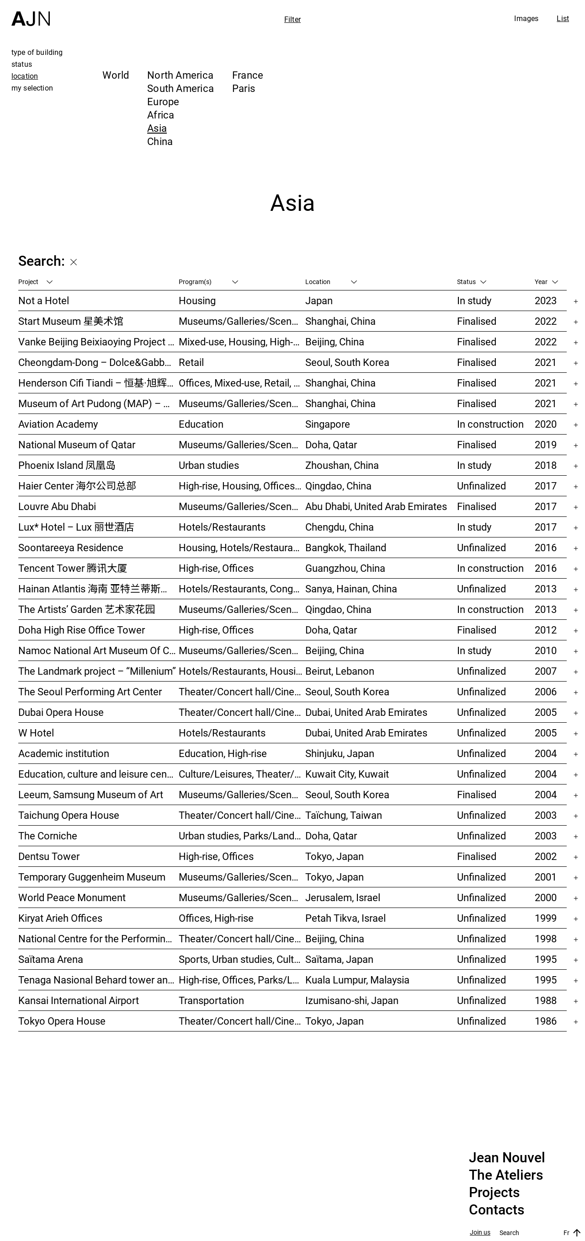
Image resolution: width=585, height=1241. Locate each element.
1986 (546, 1020)
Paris (243, 88)
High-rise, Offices (216, 568)
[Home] (30, 13)
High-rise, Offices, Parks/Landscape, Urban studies (242, 979)
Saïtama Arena (50, 959)
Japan (319, 300)
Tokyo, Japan (334, 856)
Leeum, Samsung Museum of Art (90, 794)
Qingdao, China (338, 485)
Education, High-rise (223, 753)
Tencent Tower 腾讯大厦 (72, 568)
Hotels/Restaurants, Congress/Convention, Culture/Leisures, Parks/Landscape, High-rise (242, 588)
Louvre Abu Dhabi (57, 506)
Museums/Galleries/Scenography (242, 321)
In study (474, 300)
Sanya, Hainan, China (351, 588)
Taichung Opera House (68, 815)
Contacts (496, 1210)
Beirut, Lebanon (339, 670)
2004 (546, 753)
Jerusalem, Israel (342, 897)
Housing (197, 300)
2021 (546, 362)
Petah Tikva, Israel (345, 917)
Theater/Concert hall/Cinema (242, 691)
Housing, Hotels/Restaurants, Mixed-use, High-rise (242, 547)
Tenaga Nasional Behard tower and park (98, 979)
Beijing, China (334, 341)
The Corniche (47, 835)
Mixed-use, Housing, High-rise (242, 341)
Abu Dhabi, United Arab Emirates (376, 506)
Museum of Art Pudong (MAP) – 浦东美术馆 (98, 403)
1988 (546, 1000)
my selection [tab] (32, 88)
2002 (546, 856)
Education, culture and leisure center (98, 773)
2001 (546, 876)
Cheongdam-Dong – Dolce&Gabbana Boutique (98, 362)
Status (471, 281)
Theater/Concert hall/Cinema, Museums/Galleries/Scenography (242, 712)
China (160, 141)
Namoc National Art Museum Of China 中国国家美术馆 (98, 650)
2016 (546, 547)
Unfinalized (481, 485)
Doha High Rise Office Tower (81, 629)
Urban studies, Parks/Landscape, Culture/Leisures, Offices (242, 835)
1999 (546, 917)
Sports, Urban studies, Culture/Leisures (242, 959)
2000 (546, 897)
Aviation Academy (58, 423)
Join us (480, 1232)
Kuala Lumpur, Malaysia (357, 979)
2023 (546, 300)
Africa (160, 114)
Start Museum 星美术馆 (70, 321)
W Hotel (36, 732)
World (115, 74)
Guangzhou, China (345, 568)
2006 (546, 691)
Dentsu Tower (49, 856)
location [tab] (24, 76)
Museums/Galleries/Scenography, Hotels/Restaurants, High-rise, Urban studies (242, 609)
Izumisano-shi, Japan (352, 1000)
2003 (546, 815)
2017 (546, 485)
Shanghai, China (340, 321)
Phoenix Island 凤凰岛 (67, 465)
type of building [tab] (37, 52)
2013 (546, 588)
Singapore (327, 423)
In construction (490, 423)
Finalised (476, 321)
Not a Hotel (43, 300)
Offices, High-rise (216, 917)
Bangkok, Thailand (345, 547)
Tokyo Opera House (62, 1020)
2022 (546, 321)
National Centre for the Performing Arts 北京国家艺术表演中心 (98, 938)
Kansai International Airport (78, 1000)
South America (180, 88)
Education (201, 423)
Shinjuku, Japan (339, 753)
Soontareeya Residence (70, 547)
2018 (546, 465)
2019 (546, 444)
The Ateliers (506, 1175)
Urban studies (209, 465)
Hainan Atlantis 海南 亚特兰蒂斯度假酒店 (98, 588)
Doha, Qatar (331, 444)
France (247, 74)
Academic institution (63, 753)
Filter (292, 19)
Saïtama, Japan (339, 959)
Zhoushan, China (342, 465)
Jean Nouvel (507, 1157)
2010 (546, 650)
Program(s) (208, 281)
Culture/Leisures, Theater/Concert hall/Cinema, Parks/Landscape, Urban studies (242, 773)
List (563, 18)
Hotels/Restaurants (222, 526)
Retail (191, 362)
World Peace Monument (72, 897)
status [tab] (21, 64)
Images (526, 18)
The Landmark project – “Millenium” (97, 670)
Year (546, 281)
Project (35, 281)
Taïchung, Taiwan (343, 815)
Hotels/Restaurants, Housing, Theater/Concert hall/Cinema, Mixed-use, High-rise (242, 670)
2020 (546, 423)
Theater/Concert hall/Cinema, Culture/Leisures (242, 938)
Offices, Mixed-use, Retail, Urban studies (242, 382)
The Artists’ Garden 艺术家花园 (86, 609)
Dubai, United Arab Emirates (366, 712)
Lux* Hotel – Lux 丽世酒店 (76, 526)
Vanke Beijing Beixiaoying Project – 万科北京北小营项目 (98, 341)
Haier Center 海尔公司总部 (77, 485)
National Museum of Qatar (76, 444)
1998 (546, 938)
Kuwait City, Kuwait (347, 773)
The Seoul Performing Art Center (90, 691)
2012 (546, 629)
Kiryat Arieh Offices (60, 917)
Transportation (211, 1000)
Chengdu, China (339, 526)
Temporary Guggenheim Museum (91, 876)
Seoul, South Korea (347, 362)
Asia (157, 127)
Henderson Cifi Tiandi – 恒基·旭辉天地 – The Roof (98, 382)
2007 (546, 670)
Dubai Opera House (61, 712)
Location (331, 281)
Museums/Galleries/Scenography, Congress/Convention (242, 897)
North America (180, 74)
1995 (546, 959)
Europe (163, 101)
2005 (546, 712)
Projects (494, 1192)
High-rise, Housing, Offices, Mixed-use (242, 485)
